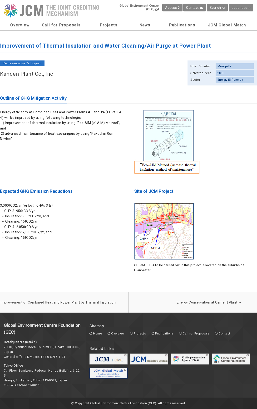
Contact (194, 8)
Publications (182, 25)
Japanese (241, 8)
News (144, 25)
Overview (20, 25)
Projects (109, 25)
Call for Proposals (61, 25)
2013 (221, 73)
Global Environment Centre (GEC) (139, 7)
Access (172, 8)
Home (97, 333)
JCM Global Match (227, 25)
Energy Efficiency (230, 79)
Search (217, 8)
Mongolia (224, 66)
